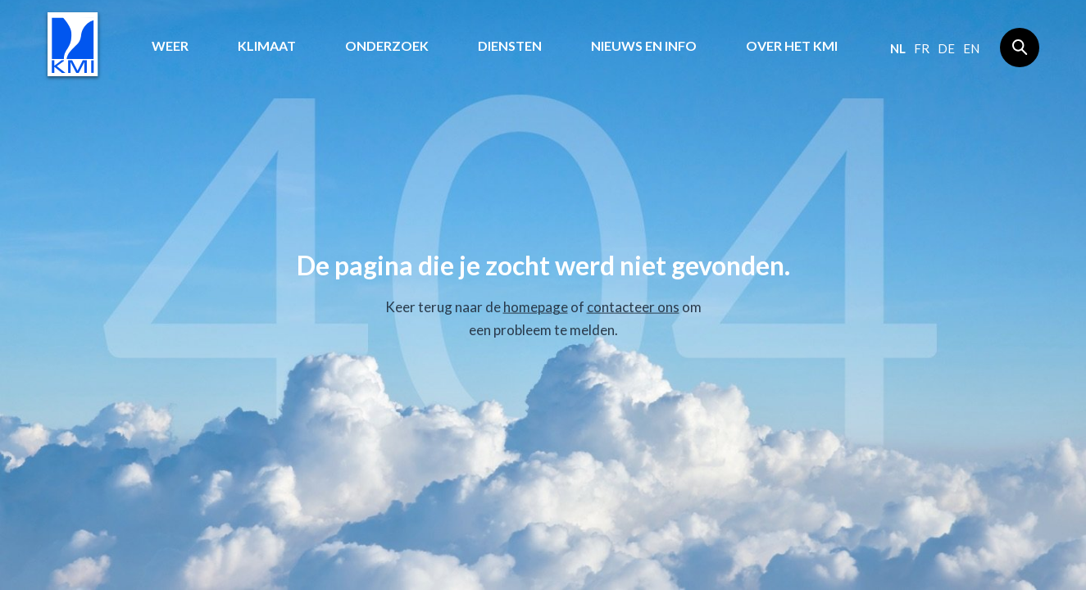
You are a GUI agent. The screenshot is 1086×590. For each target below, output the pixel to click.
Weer (170, 45)
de (946, 48)
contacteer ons (633, 306)
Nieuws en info (644, 45)
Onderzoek (387, 45)
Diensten (510, 45)
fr (921, 48)
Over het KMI (792, 45)
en (971, 48)
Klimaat (267, 45)
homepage (535, 306)
